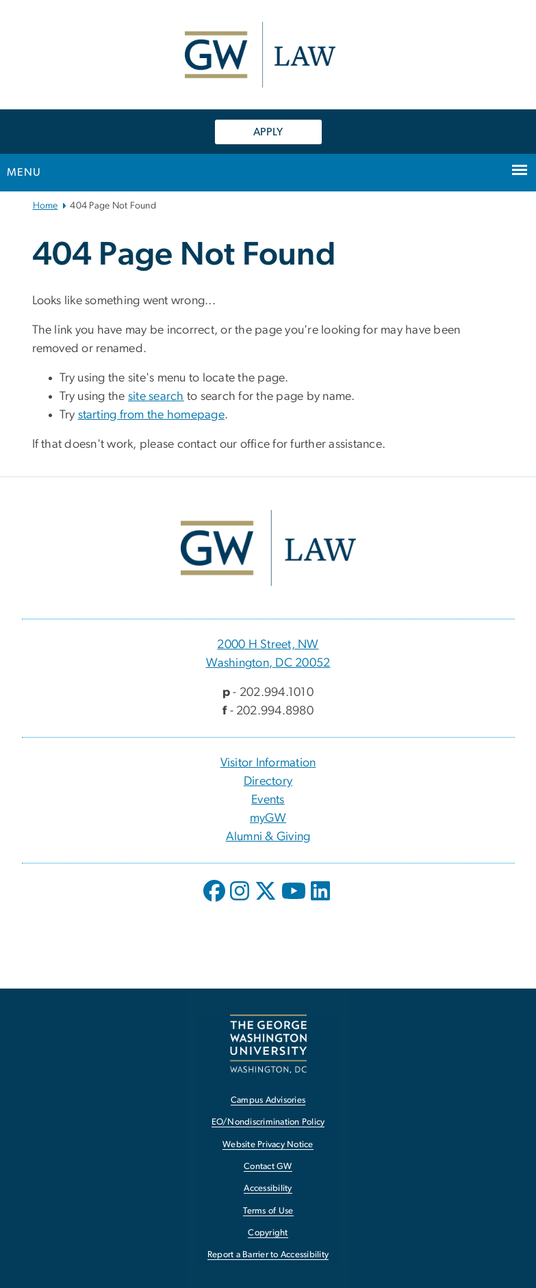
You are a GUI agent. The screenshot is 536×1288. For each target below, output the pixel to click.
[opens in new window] (215, 901)
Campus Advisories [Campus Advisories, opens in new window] (268, 1100)
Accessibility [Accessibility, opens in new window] (268, 1188)
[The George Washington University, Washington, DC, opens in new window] (268, 1044)
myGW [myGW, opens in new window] (268, 818)
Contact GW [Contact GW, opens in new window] (268, 1166)
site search (156, 396)
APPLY (268, 131)
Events (268, 800)
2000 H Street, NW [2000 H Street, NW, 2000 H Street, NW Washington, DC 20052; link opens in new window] (267, 645)
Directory (268, 781)
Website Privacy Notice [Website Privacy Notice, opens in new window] (268, 1144)
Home (45, 206)
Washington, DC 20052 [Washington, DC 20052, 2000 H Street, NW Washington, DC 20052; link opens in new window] (268, 663)
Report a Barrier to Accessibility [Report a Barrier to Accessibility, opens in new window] (268, 1254)
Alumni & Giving (268, 837)
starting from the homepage (151, 415)
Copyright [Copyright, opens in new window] (268, 1233)
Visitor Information (268, 763)
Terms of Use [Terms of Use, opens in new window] (268, 1211)
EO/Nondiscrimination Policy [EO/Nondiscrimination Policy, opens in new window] (268, 1122)
